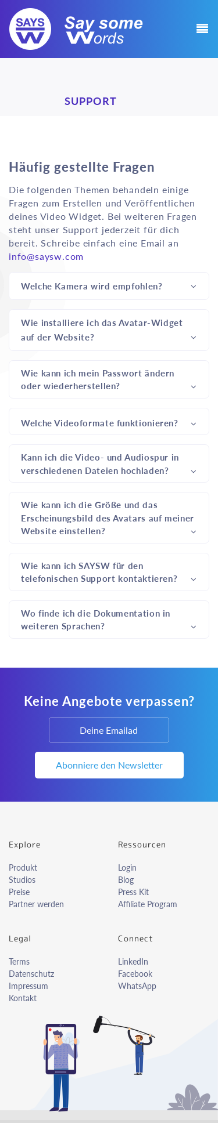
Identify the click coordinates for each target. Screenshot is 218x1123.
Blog (126, 880)
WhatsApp (137, 986)
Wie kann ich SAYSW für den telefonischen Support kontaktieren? (109, 572)
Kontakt (23, 998)
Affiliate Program (147, 904)
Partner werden (36, 904)
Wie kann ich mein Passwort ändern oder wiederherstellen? (109, 380)
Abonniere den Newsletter (109, 764)
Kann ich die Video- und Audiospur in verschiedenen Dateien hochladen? (109, 464)
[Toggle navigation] (199, 29)
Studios (22, 880)
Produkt (23, 867)
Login (127, 867)
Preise (19, 892)
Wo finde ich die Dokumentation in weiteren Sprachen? (109, 620)
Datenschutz (31, 974)
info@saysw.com (46, 256)
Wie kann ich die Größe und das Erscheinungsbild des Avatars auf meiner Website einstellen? (109, 517)
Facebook (135, 974)
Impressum (28, 986)
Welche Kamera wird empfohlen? (109, 285)
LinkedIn (133, 961)
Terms (19, 961)
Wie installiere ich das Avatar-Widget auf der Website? (109, 330)
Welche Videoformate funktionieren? (109, 422)
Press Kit (133, 892)
